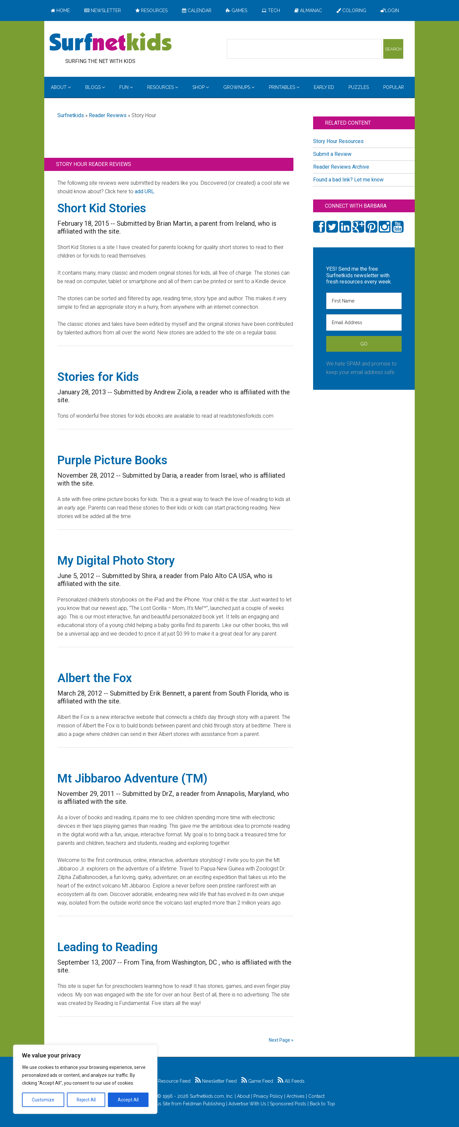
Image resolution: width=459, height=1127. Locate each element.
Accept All (128, 1099)
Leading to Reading (107, 947)
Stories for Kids (98, 377)
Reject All (86, 1099)
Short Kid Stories (101, 208)
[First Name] (364, 301)
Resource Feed (170, 1081)
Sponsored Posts (288, 1103)
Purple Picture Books (112, 460)
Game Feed (257, 1081)
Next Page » (281, 1040)
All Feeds (291, 1081)
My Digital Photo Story (116, 561)
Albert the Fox (94, 678)
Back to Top (322, 1103)
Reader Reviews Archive (341, 167)
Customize (43, 1099)
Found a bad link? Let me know (348, 180)
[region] (85, 1079)
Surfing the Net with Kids (110, 42)
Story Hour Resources (338, 141)
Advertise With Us (247, 1103)
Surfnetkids (70, 115)
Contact (316, 1096)
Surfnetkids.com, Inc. (211, 1096)
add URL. (145, 191)
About (243, 1096)
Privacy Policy (268, 1096)
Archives (296, 1096)
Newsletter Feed (216, 1081)
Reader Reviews (108, 115)
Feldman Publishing (204, 1103)
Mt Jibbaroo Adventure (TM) (132, 778)
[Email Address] (364, 322)
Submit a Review (332, 154)
